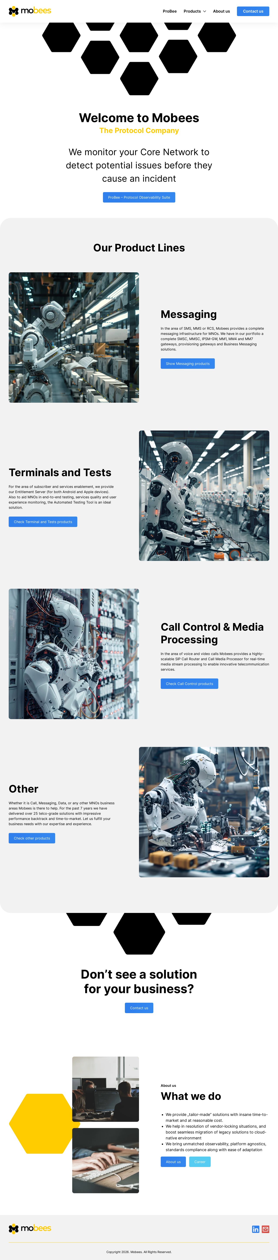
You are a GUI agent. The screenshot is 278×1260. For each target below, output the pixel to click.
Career (199, 1162)
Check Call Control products (189, 684)
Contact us (253, 11)
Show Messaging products (188, 363)
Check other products (32, 838)
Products (192, 11)
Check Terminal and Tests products (43, 522)
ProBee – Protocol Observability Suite (139, 197)
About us (221, 11)
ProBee (170, 11)
